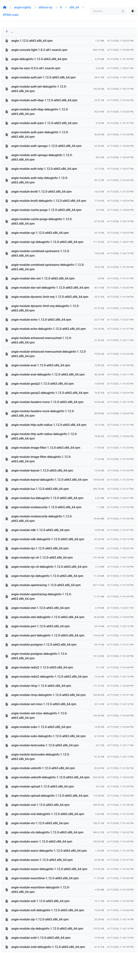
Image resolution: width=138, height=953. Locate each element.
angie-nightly (22, 7)
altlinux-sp (45, 7)
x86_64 (74, 7)
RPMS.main (11, 15)
